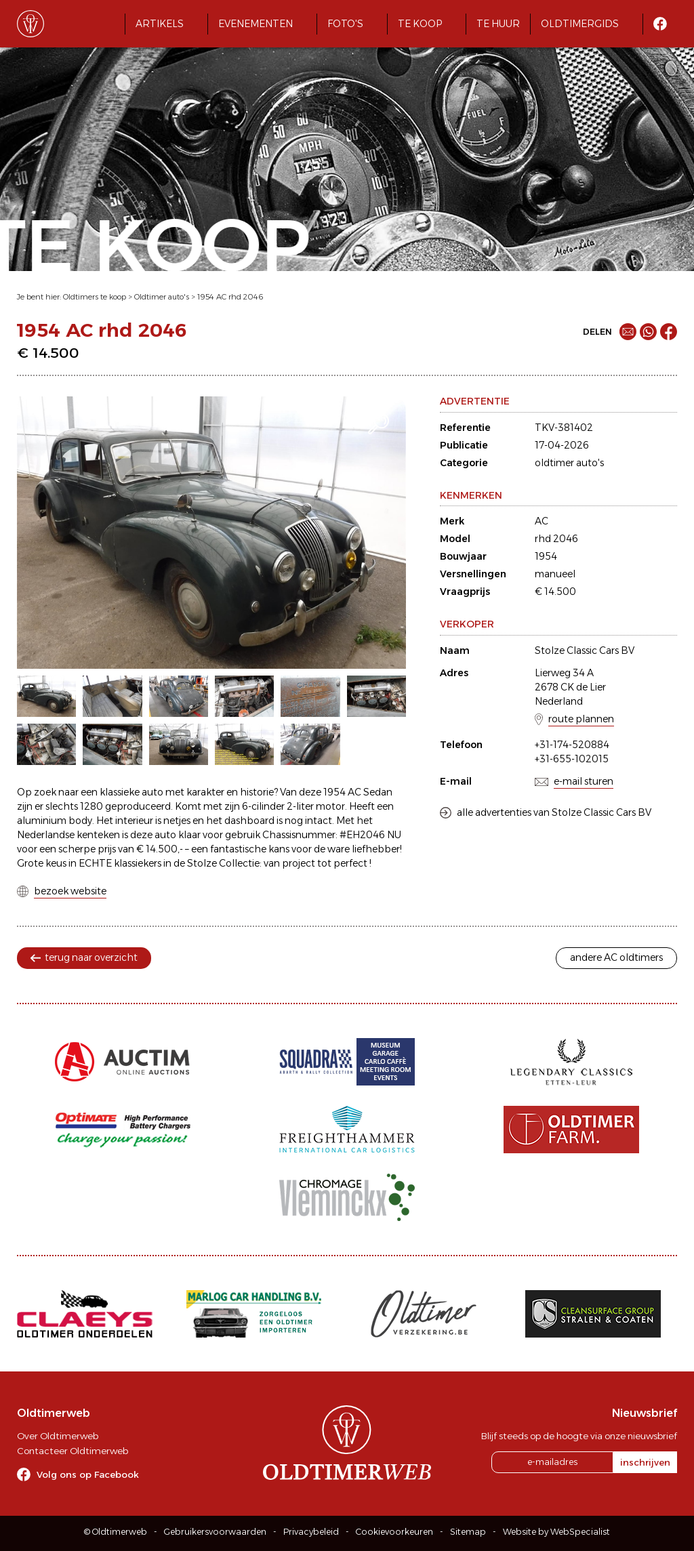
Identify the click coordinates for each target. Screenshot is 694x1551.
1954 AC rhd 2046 (230, 297)
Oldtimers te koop (94, 297)
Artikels (160, 24)
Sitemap (468, 1532)
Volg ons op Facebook (88, 1474)
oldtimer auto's (569, 463)
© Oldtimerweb (115, 1532)
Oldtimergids (580, 24)
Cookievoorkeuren (394, 1532)
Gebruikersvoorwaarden (215, 1532)
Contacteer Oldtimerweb (72, 1450)
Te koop (420, 24)
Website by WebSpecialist (556, 1532)
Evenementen (255, 24)
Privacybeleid (311, 1532)
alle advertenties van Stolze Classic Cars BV (554, 812)
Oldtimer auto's (161, 297)
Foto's (345, 24)
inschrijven (645, 1462)
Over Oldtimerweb (57, 1435)
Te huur (498, 24)
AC (541, 521)
